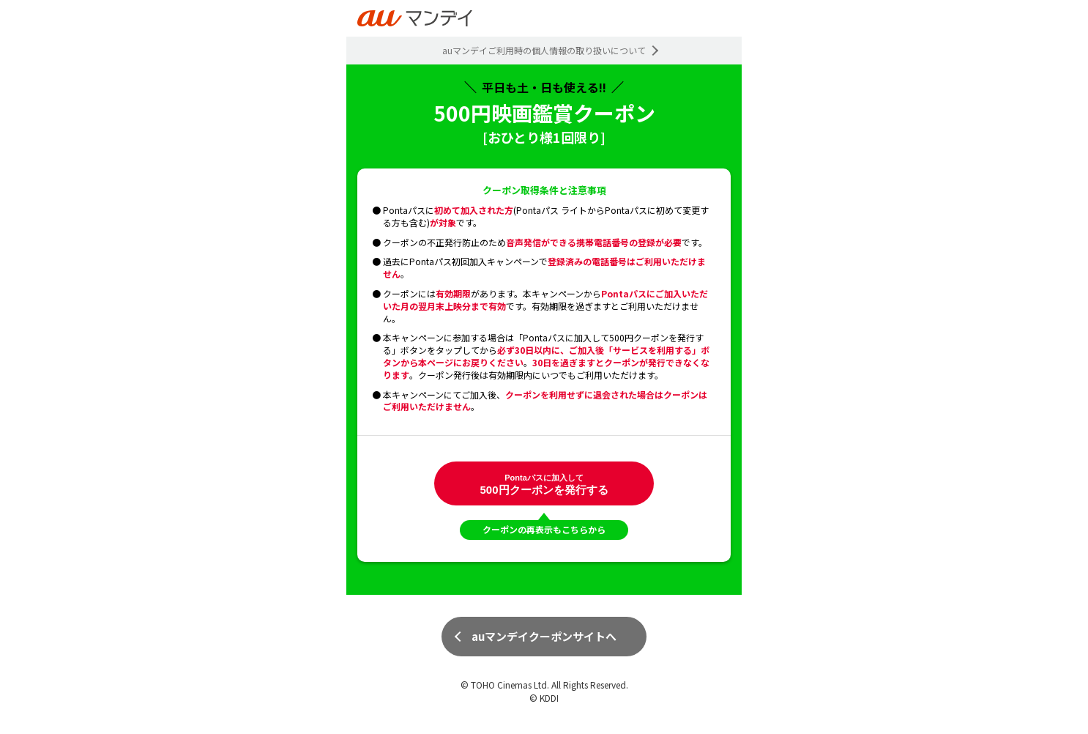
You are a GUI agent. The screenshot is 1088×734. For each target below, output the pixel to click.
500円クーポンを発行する (544, 484)
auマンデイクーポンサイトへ (544, 636)
